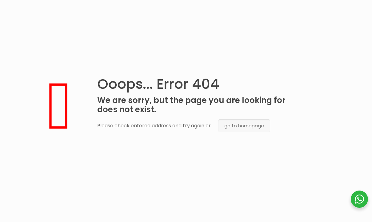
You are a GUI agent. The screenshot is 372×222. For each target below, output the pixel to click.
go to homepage (244, 125)
